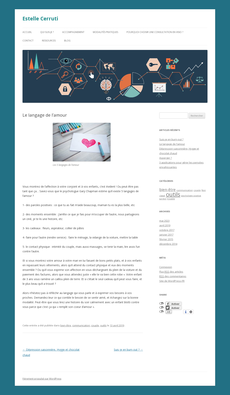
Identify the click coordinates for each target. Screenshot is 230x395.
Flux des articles (171, 271)
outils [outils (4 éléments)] (173, 194)
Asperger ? (165, 158)
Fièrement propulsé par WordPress (42, 378)
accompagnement (73, 32)
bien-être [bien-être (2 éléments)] (167, 189)
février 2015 (166, 239)
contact (28, 40)
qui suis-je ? (47, 32)
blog (67, 40)
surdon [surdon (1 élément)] (162, 198)
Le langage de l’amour (172, 144)
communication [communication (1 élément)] (184, 190)
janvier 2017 (166, 234)
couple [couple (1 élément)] (197, 190)
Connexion (165, 267)
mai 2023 (164, 220)
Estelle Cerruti (40, 18)
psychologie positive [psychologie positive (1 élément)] (191, 195)
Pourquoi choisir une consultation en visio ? (155, 32)
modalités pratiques (105, 32)
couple (95, 325)
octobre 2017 (166, 230)
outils (103, 325)
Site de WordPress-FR (172, 281)
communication (81, 325)
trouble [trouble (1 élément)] (171, 198)
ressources (49, 40)
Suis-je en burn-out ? (128, 349)
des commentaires (172, 276)
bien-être (65, 325)
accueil (27, 32)
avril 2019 (164, 225)
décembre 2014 (168, 244)
